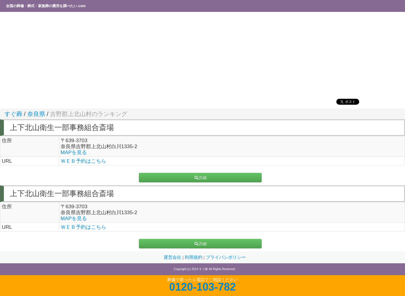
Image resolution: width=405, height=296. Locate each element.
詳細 (200, 177)
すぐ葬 (13, 114)
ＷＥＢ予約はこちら (83, 161)
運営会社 (173, 257)
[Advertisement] (179, 55)
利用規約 (194, 257)
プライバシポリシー (226, 257)
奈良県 (36, 114)
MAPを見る (74, 152)
